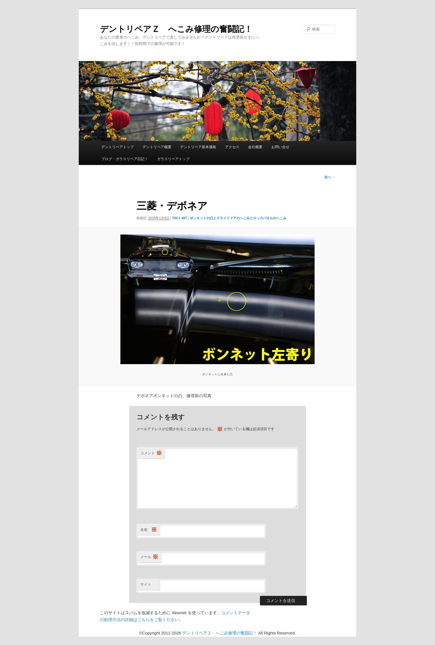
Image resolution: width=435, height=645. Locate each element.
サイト (145, 584)
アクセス (232, 147)
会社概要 (255, 147)
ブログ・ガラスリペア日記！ (124, 159)
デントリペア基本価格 (198, 147)
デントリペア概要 (157, 147)
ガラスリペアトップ (173, 159)
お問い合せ (280, 147)
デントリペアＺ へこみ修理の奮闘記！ (176, 29)
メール (149, 557)
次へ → (329, 177)
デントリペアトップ (117, 147)
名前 (148, 530)
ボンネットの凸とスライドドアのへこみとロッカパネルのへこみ (238, 218)
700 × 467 (179, 218)
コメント (151, 453)
